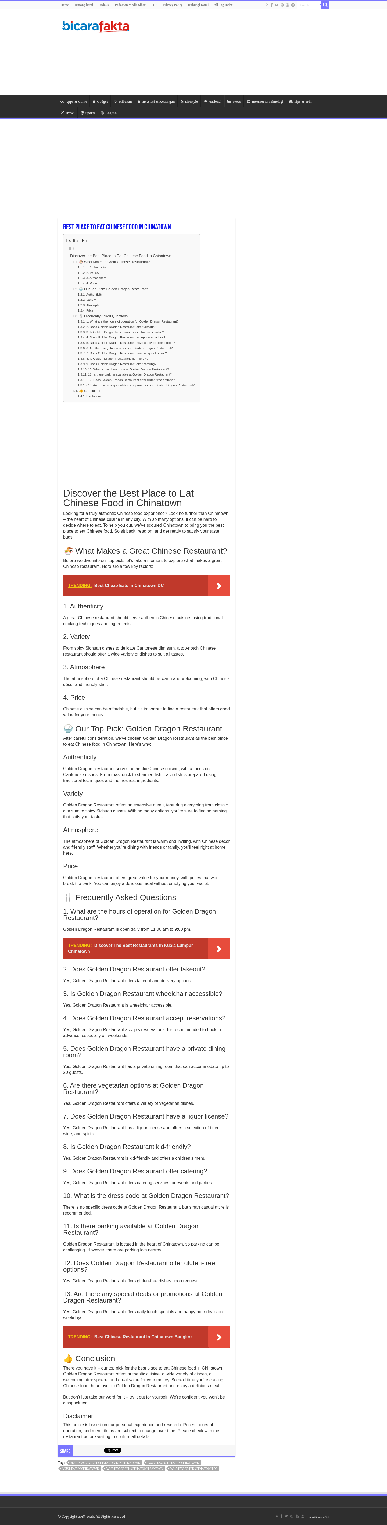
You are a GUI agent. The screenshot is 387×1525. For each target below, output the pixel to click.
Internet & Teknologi (265, 102)
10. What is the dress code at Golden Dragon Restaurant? (128, 369)
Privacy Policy (172, 5)
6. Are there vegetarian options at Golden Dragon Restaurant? (129, 348)
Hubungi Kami (198, 5)
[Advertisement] (227, 52)
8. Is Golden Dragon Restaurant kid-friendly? (117, 358)
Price (90, 310)
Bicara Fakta (319, 1516)
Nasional (212, 102)
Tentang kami (83, 5)
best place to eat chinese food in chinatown (105, 1463)
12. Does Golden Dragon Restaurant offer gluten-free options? (131, 379)
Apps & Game (73, 102)
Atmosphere (94, 305)
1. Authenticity (96, 267)
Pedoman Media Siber (130, 5)
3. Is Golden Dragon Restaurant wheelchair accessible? (125, 332)
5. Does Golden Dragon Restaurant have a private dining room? (130, 342)
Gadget (100, 102)
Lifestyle (189, 102)
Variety (91, 299)
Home (64, 5)
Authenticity (94, 294)
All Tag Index (223, 5)
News (234, 102)
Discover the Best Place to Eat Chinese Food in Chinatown (120, 256)
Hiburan (123, 102)
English (109, 113)
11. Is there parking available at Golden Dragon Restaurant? (130, 374)
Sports (88, 113)
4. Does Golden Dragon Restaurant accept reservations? (125, 337)
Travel (68, 113)
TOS (154, 5)
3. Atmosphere (96, 277)
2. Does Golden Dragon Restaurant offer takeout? (121, 326)
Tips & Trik (300, 102)
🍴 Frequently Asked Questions (103, 316)
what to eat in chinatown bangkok (134, 1469)
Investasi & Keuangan (156, 102)
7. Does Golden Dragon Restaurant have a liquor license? (126, 353)
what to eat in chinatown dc (193, 1469)
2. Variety (92, 272)
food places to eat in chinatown (173, 1463)
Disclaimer (93, 396)
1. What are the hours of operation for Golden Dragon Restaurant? (132, 321)
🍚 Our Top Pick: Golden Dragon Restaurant (113, 289)
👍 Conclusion (90, 391)
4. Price (91, 283)
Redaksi (103, 5)
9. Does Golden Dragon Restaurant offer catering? (121, 364)
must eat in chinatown (80, 1469)
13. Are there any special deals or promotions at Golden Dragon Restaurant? (141, 385)
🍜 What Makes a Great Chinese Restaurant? (114, 262)
